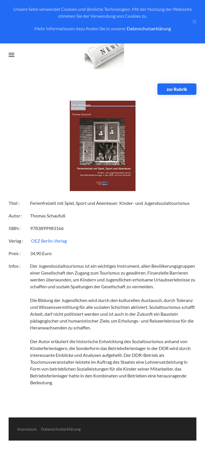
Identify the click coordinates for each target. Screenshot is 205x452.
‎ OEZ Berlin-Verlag (48, 240)
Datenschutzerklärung (149, 28)
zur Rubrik (177, 89)
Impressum (27, 429)
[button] (11, 54)
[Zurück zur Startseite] (102, 55)
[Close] (194, 22)
